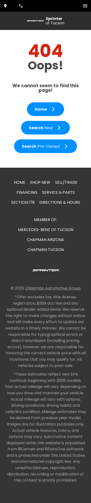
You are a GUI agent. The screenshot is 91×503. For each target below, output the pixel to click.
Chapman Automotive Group (53, 288)
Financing (27, 192)
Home (19, 182)
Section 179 (22, 202)
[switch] (85, 6)
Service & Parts (58, 192)
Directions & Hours (59, 202)
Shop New (40, 182)
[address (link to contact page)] (6, 6)
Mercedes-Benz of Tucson (45, 229)
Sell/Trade (66, 182)
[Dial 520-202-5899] (21, 6)
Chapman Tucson (45, 249)
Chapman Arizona (45, 239)
